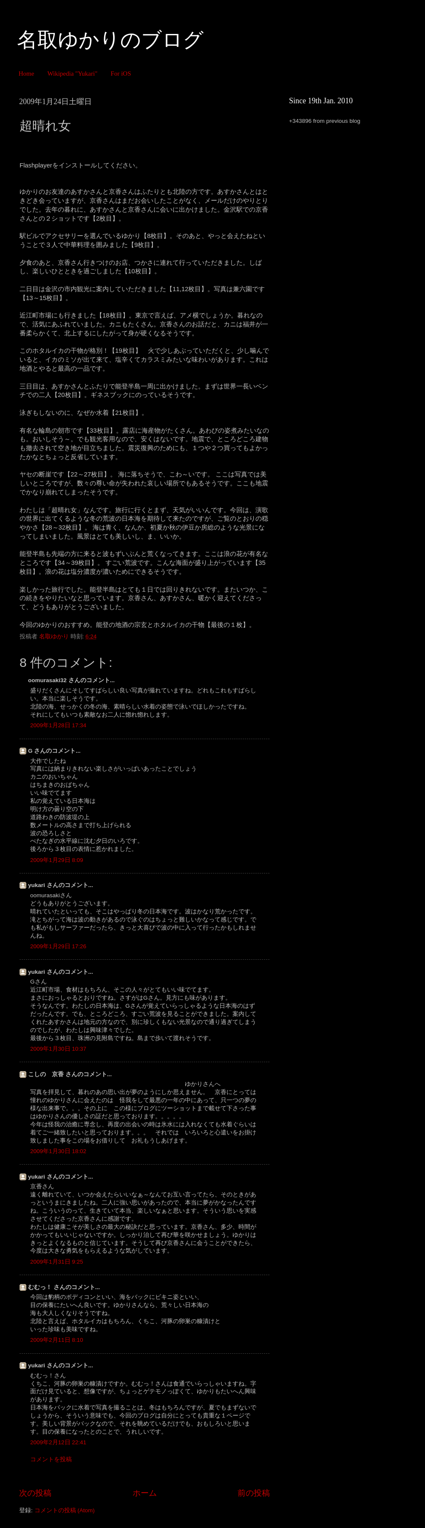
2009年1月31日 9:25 (56, 1262)
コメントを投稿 (51, 1459)
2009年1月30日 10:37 (58, 1049)
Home (26, 73)
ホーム (145, 1492)
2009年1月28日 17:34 (58, 725)
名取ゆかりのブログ (110, 39)
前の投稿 (254, 1492)
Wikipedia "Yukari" (72, 73)
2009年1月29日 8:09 (56, 860)
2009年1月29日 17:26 (58, 946)
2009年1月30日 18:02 (58, 1151)
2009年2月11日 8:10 (56, 1340)
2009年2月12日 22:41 (58, 1442)
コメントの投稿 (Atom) (64, 1510)
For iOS (120, 73)
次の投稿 (35, 1492)
